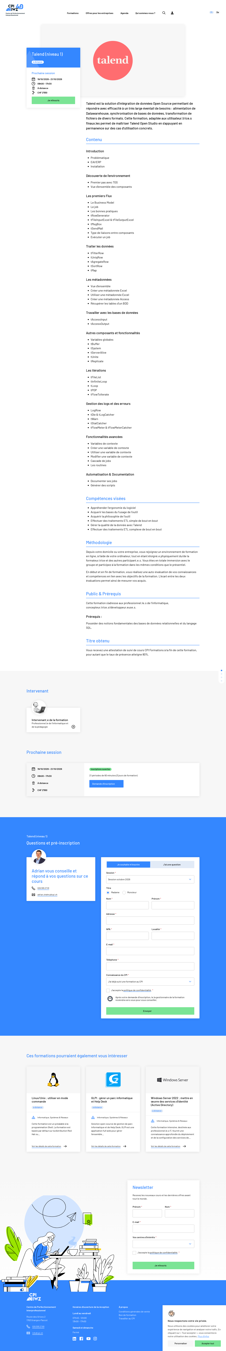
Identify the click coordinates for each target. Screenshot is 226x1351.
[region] (194, 1328)
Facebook (82, 1339)
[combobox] (164, 1244)
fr (211, 12)
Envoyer (147, 1011)
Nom (109, 898)
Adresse (111, 913)
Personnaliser (181, 1343)
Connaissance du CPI (117, 975)
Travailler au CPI (127, 1318)
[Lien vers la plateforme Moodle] (172, 10)
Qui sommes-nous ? (145, 13)
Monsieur (132, 892)
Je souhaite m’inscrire (128, 864)
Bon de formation (127, 1315)
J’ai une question (172, 864)
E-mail (110, 944)
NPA (109, 929)
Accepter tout (208, 1343)
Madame (115, 892)
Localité (156, 929)
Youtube (88, 1339)
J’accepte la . (132, 990)
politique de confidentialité (137, 990)
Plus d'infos (203, 1336)
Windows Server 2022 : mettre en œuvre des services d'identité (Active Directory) (172, 1101)
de (217, 12)
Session (111, 872)
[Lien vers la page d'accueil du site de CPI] (15, 10)
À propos (123, 1307)
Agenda (124, 13)
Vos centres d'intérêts (144, 1237)
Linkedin (75, 1339)
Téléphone (112, 959)
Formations (73, 13)
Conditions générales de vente (134, 1311)
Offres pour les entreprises (99, 13)
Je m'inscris (160, 1265)
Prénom (156, 898)
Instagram (95, 1339)
